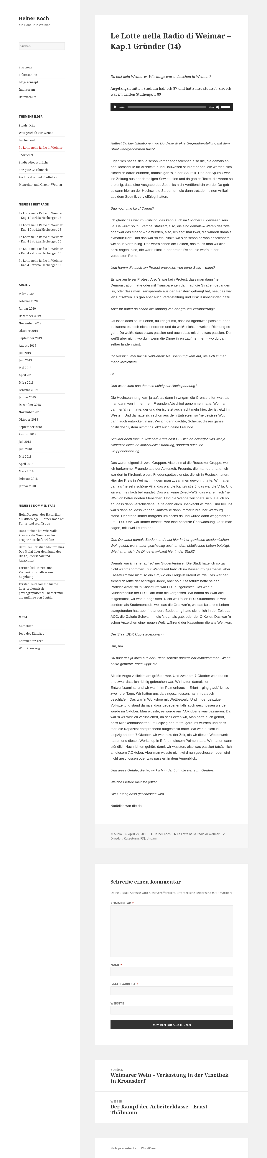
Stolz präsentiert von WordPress (133, 1148)
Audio (118, 834)
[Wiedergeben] (115, 107)
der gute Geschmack (33, 170)
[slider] (167, 107)
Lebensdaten (28, 75)
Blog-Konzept (28, 82)
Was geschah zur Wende (36, 133)
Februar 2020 (28, 301)
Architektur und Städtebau (38, 177)
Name (116, 965)
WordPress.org (29, 648)
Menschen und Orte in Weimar (40, 185)
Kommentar (122, 903)
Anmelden (26, 626)
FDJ (142, 838)
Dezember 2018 (30, 405)
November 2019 (30, 323)
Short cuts (26, 155)
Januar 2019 (27, 397)
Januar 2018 (27, 486)
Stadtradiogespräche (34, 162)
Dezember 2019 (30, 316)
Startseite (25, 67)
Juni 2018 (25, 449)
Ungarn (151, 838)
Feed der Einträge (31, 633)
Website (117, 1003)
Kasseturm (131, 838)
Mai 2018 (25, 456)
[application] (172, 107)
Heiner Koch (34, 18)
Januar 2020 (27, 308)
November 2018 (30, 412)
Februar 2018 (28, 479)
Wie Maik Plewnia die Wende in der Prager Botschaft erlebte (38, 535)
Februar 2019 (28, 390)
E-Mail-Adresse (125, 984)
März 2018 (26, 471)
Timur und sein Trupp (34, 523)
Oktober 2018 (28, 419)
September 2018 (30, 427)
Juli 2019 (25, 353)
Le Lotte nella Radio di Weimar (41, 148)
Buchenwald (28, 140)
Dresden (116, 838)
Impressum (27, 89)
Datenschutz (27, 97)
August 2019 (27, 345)
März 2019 (26, 382)
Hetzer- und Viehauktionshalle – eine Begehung (36, 572)
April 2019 (26, 375)
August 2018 (27, 434)
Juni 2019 (25, 360)
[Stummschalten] (218, 107)
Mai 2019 (25, 368)
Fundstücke (27, 125)
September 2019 (30, 338)
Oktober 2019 (28, 331)
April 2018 (26, 464)
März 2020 (26, 294)
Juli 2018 (25, 442)
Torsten (24, 568)
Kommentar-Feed (31, 641)
